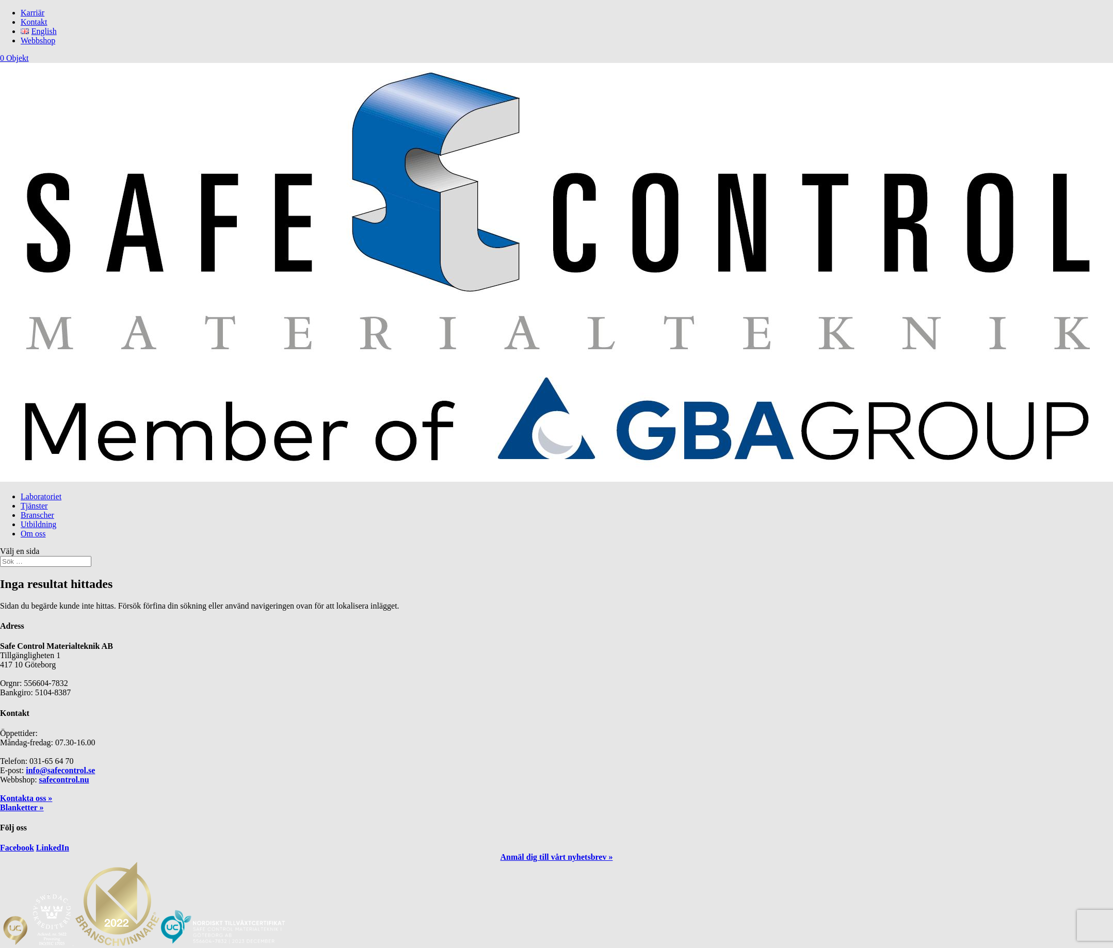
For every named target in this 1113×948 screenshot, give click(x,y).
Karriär (32, 12)
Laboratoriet (41, 496)
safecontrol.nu (64, 779)
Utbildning (38, 524)
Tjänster (34, 505)
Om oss (33, 533)
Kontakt (34, 22)
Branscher (37, 515)
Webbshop (38, 40)
